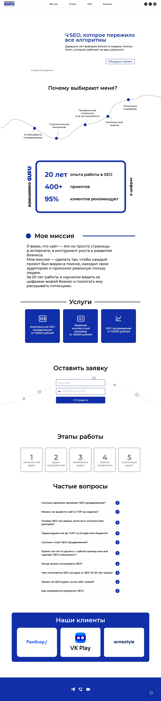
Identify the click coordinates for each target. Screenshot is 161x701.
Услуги (72, 4)
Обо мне (53, 4)
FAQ (89, 4)
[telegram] (72, 689)
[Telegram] (145, 4)
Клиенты (107, 4)
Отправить (80, 400)
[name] (80, 382)
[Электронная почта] (154, 4)
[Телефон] (150, 4)
